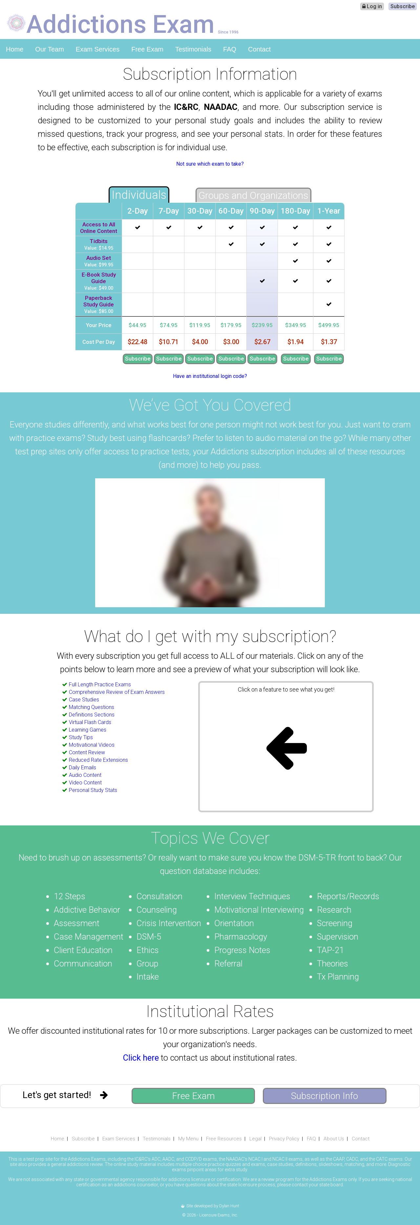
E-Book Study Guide (99, 277)
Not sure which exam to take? (210, 164)
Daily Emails (82, 767)
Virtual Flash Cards (90, 722)
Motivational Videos (92, 745)
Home (14, 49)
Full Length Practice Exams (100, 684)
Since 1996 (228, 32)
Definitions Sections (92, 715)
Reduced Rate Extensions (98, 760)
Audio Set (98, 258)
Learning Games (87, 730)
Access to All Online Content (98, 227)
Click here (141, 1058)
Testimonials (193, 49)
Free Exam (147, 49)
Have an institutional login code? (210, 376)
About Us (334, 1139)
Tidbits (99, 241)
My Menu (188, 1139)
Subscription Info (324, 1095)
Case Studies (84, 699)
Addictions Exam (120, 23)
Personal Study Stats (93, 790)
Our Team (49, 49)
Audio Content (85, 775)
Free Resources (224, 1139)
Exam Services (97, 49)
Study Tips (81, 737)
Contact (259, 49)
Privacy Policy (284, 1139)
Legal (255, 1139)
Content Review (87, 752)
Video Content (85, 782)
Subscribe (402, 6)
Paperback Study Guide (98, 301)
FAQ (229, 49)
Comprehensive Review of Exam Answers (117, 692)
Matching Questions (91, 707)
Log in (372, 6)
